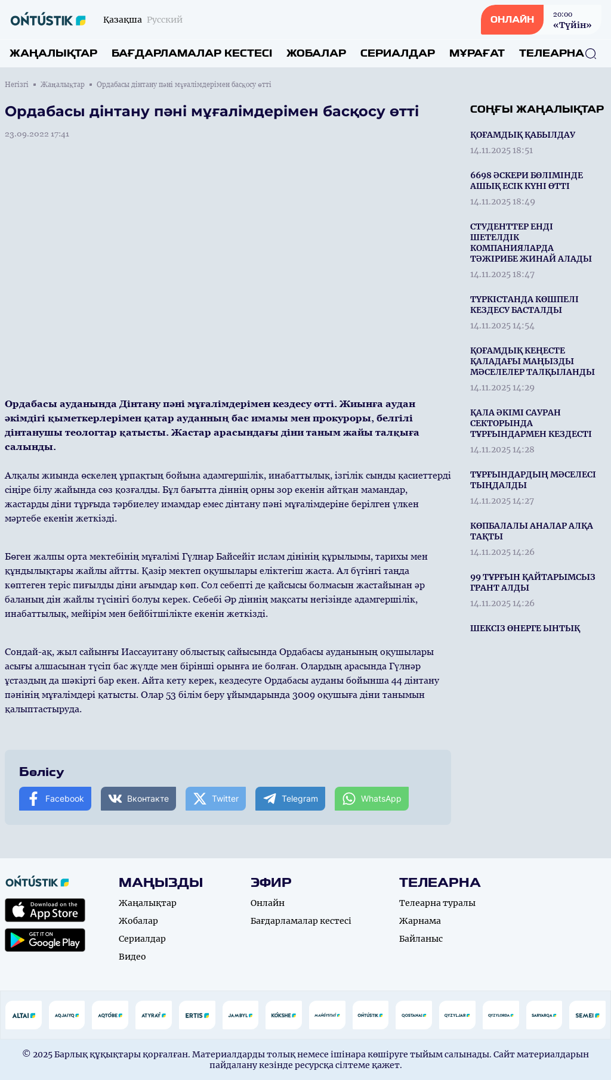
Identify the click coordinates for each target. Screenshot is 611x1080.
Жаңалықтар (53, 53)
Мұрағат (477, 53)
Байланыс (421, 938)
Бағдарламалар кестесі (192, 53)
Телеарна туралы (437, 903)
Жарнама (420, 920)
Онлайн (268, 903)
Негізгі (17, 84)
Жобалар (316, 53)
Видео (132, 956)
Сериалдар (397, 53)
